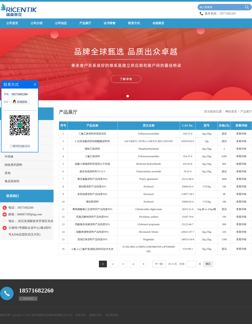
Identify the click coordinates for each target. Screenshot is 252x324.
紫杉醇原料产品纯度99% (92, 186)
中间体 (9, 156)
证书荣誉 (110, 23)
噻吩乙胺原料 (92, 148)
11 (63, 209)
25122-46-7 (187, 224)
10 (63, 201)
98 (224, 194)
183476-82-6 (187, 141)
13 (63, 224)
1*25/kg (206, 186)
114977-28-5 (187, 194)
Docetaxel (148, 194)
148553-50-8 (187, 239)
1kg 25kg (206, 133)
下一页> (159, 264)
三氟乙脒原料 (92, 156)
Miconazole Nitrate (148, 231)
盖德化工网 (95, 315)
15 (63, 239)
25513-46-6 (187, 179)
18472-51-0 (187, 209)
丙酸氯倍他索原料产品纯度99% (92, 224)
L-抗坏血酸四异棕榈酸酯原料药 (92, 141)
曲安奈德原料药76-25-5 (92, 171)
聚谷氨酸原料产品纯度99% (92, 179)
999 (224, 224)
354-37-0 (187, 133)
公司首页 (12, 23)
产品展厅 (85, 23)
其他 (7, 173)
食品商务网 (111, 315)
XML (70, 315)
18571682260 (227, 13)
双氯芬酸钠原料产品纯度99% (92, 216)
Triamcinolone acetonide (148, 171)
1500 (224, 239)
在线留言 (158, 23)
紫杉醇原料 (92, 201)
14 (63, 231)
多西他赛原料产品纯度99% (92, 194)
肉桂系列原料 (13, 164)
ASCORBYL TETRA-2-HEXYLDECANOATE (148, 141)
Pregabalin (148, 239)
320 (224, 231)
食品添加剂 (12, 181)
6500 (224, 156)
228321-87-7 (187, 231)
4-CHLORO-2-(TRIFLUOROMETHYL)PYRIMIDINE (148, 249)
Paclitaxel (149, 186)
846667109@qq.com (29, 214)
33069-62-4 (187, 186)
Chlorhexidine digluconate (148, 209)
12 (63, 216)
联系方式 (134, 23)
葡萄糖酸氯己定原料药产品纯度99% (92, 209)
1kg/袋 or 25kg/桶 (206, 209)
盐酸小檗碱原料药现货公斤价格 (92, 163)
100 (224, 216)
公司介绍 (36, 23)
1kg (207, 141)
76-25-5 (188, 171)
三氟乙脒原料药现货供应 (92, 133)
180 (224, 186)
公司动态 (61, 23)
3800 (224, 179)
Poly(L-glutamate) (148, 179)
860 (224, 163)
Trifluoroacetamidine (148, 133)
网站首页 (231, 111)
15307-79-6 (187, 216)
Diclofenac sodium (148, 216)
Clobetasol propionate (149, 224)
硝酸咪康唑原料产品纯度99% (92, 231)
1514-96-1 (187, 248)
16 (63, 248)
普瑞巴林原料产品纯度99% (92, 239)
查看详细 (241, 133)
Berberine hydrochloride (148, 163)
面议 (224, 133)
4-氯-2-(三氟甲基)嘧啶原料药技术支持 (92, 249)
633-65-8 (187, 163)
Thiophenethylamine (148, 148)
